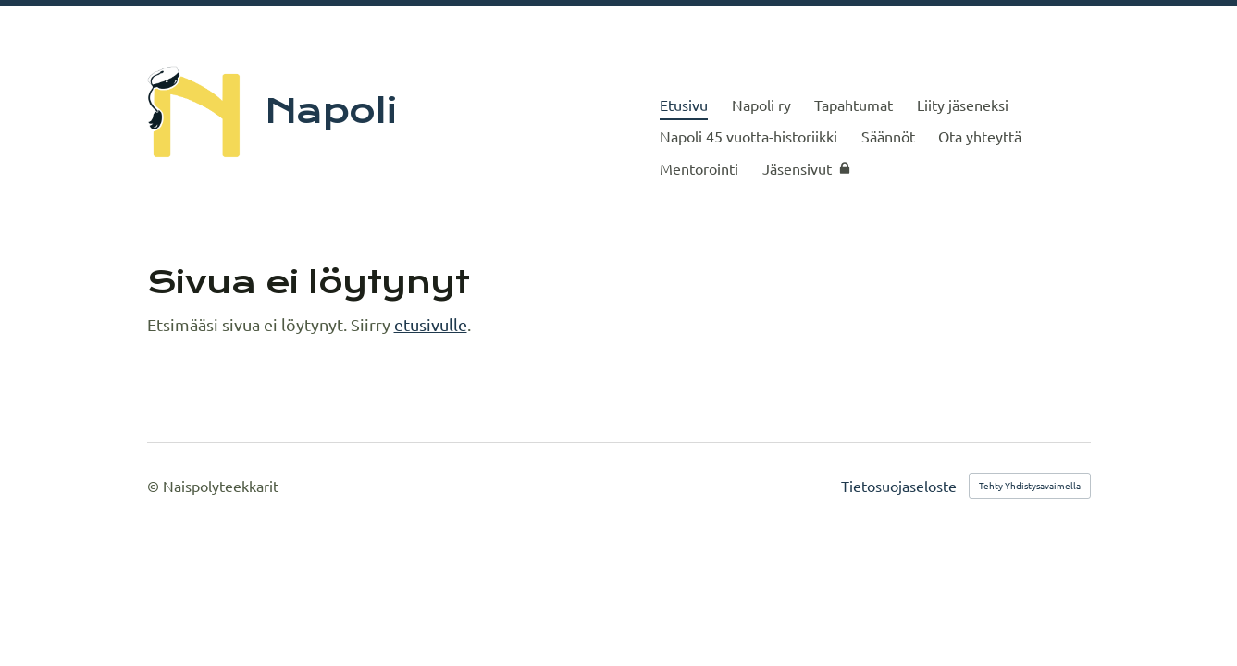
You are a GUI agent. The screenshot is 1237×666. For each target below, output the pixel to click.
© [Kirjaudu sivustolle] (155, 485)
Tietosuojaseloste (899, 485)
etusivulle (430, 324)
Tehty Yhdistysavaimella (1030, 485)
